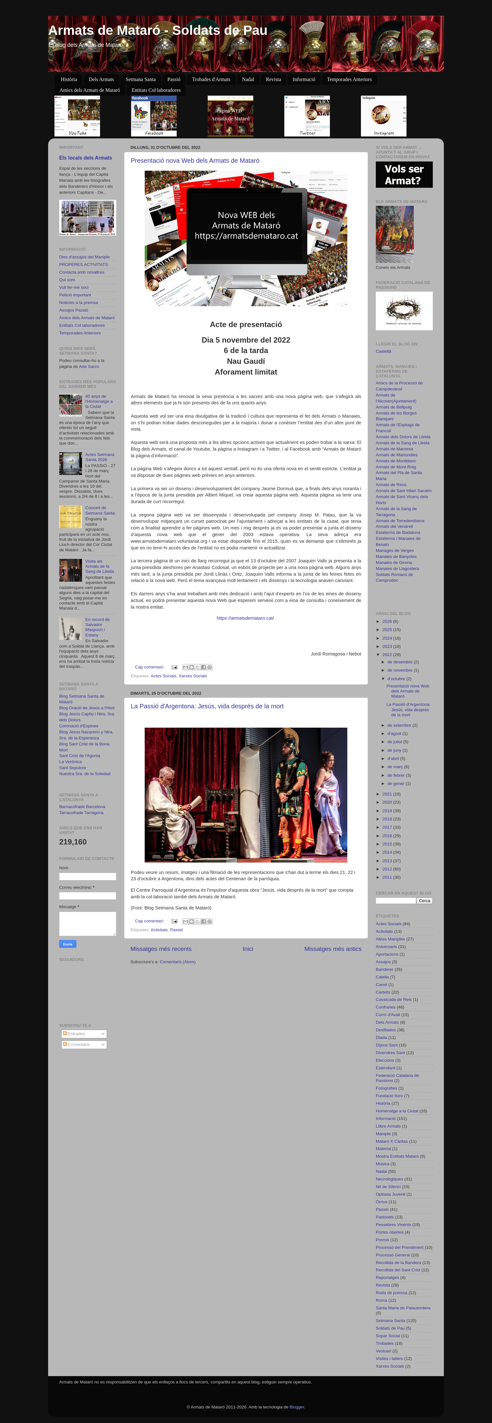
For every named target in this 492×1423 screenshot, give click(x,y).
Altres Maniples (390, 939)
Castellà (383, 351)
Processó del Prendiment (400, 1247)
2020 (387, 802)
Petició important (75, 295)
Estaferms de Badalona (398, 532)
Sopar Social (388, 1335)
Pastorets (385, 1217)
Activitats (159, 929)
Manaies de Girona (394, 562)
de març (396, 766)
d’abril (394, 758)
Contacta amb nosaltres (81, 272)
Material (383, 1148)
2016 (387, 835)
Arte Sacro (89, 366)
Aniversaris (386, 946)
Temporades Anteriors (349, 79)
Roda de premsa (391, 1292)
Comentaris (76, 1044)
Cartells (383, 992)
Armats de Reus (391, 484)
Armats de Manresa (394, 448)
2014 (387, 852)
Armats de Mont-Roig (396, 467)
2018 (387, 819)
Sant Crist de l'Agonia (79, 755)
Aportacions (387, 954)
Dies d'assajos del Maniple (84, 257)
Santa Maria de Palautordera (403, 1308)
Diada (381, 1037)
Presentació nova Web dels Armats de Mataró (195, 160)
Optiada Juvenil (390, 1194)
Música (382, 1163)
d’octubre (397, 678)
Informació (304, 79)
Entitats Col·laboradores (156, 90)
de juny (395, 750)
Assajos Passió (73, 310)
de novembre (401, 670)
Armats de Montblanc (396, 461)
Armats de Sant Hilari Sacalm (404, 490)
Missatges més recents (161, 949)
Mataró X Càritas (392, 1141)
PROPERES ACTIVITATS (83, 264)
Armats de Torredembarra (400, 520)
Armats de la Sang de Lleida (403, 442)
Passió (173, 79)
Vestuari (383, 1351)
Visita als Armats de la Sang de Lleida (99, 566)
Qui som (67, 279)
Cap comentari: (150, 667)
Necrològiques (389, 1179)
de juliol (395, 741)
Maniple (383, 1133)
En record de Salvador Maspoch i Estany (97, 627)
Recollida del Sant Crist (398, 1270)
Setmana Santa (141, 79)
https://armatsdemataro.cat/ (245, 618)
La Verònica (70, 761)
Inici (248, 949)
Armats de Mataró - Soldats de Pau (158, 30)
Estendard (385, 1068)
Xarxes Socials (193, 676)
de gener (397, 783)
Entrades (74, 1033)
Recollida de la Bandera (398, 1262)
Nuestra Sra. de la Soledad (84, 773)
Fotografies (386, 1088)
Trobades (385, 1343)
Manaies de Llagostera (397, 568)
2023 (387, 646)
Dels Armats (101, 79)
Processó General (393, 1255)
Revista (273, 79)
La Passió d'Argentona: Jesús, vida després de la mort (207, 706)
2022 (387, 654)
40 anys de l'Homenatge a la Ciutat (99, 401)
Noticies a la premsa (78, 302)
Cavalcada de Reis (394, 999)
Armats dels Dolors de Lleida (403, 436)
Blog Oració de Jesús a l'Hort (86, 707)
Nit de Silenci (388, 1186)
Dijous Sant (387, 1045)
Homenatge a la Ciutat (397, 1111)
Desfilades (386, 1030)
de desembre (401, 662)
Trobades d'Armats (211, 79)
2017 (387, 827)
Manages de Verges (395, 550)
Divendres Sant (390, 1052)
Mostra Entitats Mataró (397, 1156)
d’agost (395, 733)
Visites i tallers (389, 1358)
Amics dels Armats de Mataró (90, 90)
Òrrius (382, 1201)
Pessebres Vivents (393, 1224)
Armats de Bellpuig (394, 407)
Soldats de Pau (390, 1328)
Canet (381, 984)
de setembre (400, 725)
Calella (382, 977)
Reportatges (387, 1277)
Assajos (383, 961)
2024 (387, 638)
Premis (382, 1239)
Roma (381, 1300)
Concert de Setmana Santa (100, 510)
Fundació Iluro (389, 1095)
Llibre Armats (388, 1126)
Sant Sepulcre (72, 767)
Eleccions (385, 1060)
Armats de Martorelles (397, 454)
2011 (387, 877)
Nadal (248, 79)
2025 (387, 629)
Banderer (385, 969)
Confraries (385, 1007)
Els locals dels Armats (85, 158)
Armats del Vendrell (394, 526)
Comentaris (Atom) (178, 961)
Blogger (297, 1407)
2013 (387, 860)
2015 (387, 844)
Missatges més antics (333, 949)
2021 (387, 794)
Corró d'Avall (388, 1014)
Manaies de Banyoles (396, 556)
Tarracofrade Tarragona (81, 812)
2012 (387, 869)
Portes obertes (390, 1232)
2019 (387, 810)
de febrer (397, 775)
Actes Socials (163, 676)
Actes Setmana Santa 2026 (99, 457)
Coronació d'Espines (78, 726)
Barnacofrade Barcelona (82, 806)
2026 (387, 621)
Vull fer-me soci (74, 287)
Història (69, 79)
